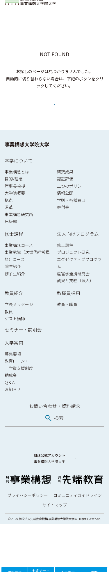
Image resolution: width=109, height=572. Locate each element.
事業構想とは (17, 184)
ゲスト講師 (15, 331)
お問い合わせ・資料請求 (54, 418)
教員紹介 (14, 306)
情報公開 (65, 206)
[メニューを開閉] (99, 7)
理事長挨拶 (15, 198)
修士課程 (14, 246)
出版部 (11, 234)
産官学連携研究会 (73, 286)
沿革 (9, 220)
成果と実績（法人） (75, 293)
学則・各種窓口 (71, 213)
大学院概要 (15, 206)
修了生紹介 (15, 286)
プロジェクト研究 (73, 265)
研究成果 (65, 184)
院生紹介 (13, 279)
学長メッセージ (19, 317)
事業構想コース (19, 258)
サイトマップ (54, 552)
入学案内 (14, 355)
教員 (9, 324)
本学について (19, 173)
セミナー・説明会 (23, 342)
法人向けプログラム (78, 246)
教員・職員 (67, 317)
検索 (59, 430)
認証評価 (65, 191)
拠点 (9, 213)
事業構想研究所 (19, 227)
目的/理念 (14, 191)
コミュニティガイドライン (77, 543)
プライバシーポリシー (27, 543)
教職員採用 (68, 306)
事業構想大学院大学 (27, 157)
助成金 (11, 388)
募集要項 (13, 366)
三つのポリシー (71, 198)
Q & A (10, 395)
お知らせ (13, 402)
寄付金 (63, 220)
